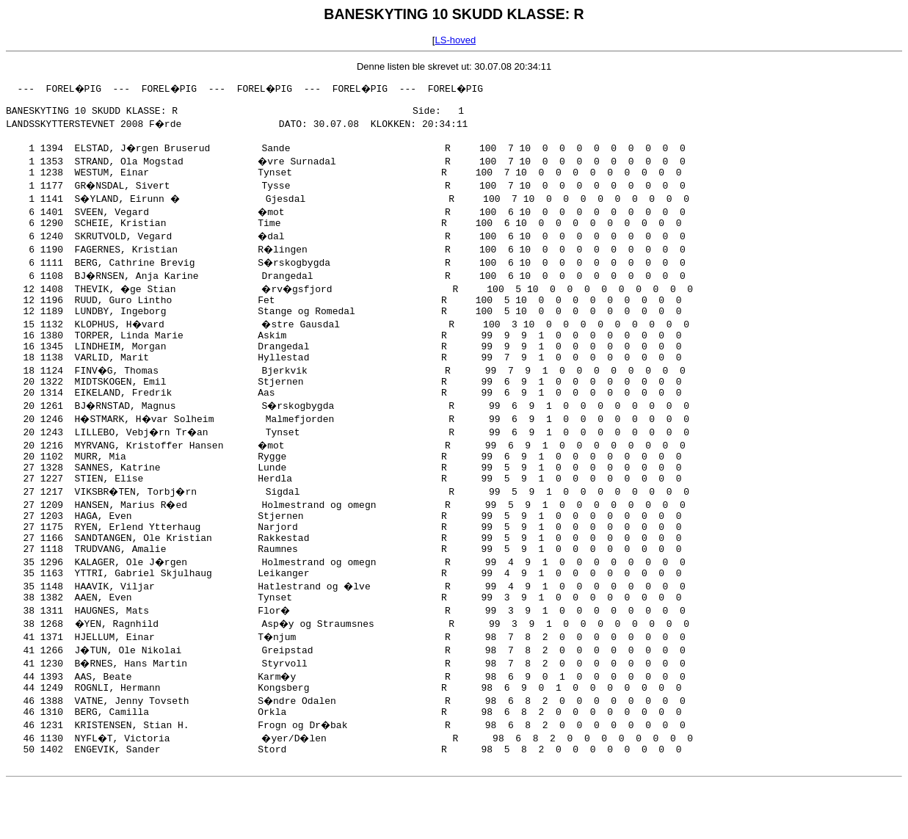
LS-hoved (455, 40)
